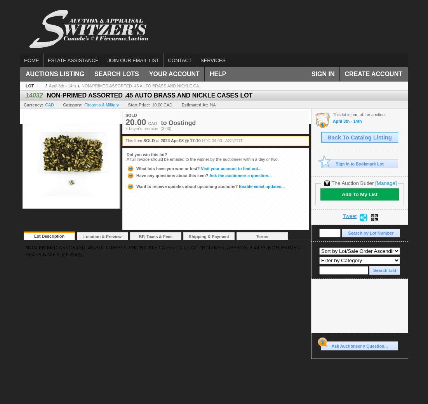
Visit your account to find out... (194, 168)
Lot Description (49, 236)
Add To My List (360, 194)
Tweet (350, 216)
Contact (180, 60)
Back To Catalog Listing (359, 137)
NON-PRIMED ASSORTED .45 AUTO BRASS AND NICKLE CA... (142, 86)
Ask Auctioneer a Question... (354, 344)
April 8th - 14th (62, 86)
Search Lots (116, 74)
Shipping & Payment (209, 236)
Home (31, 60)
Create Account (373, 74)
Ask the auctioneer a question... (199, 175)
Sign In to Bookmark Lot (352, 163)
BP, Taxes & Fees (156, 236)
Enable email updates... (206, 186)
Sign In (323, 74)
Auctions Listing (55, 74)
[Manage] (386, 183)
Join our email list (133, 60)
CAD (49, 105)
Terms (262, 236)
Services (212, 60)
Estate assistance (73, 60)
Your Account (174, 74)
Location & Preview (103, 236)
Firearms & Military (101, 105)
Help (218, 74)
